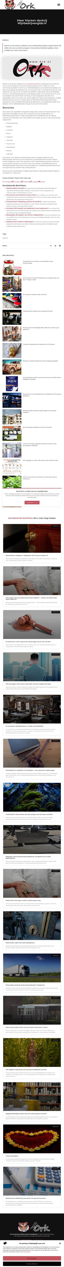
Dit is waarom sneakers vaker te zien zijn (35, 294)
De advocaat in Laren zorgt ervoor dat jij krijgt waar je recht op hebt (28, 641)
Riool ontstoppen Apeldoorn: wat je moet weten (37, 427)
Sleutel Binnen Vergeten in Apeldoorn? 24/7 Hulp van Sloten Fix (27, 555)
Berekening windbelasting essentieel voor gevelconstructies (26, 1198)
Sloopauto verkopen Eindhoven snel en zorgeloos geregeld (40, 361)
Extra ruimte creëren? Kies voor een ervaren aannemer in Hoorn (27, 1027)
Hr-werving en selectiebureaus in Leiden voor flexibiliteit (24, 726)
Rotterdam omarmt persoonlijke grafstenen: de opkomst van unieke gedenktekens (28, 857)
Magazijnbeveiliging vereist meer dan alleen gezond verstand (26, 1113)
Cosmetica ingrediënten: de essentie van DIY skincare (39, 344)
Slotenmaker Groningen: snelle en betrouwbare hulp (23, 900)
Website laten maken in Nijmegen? (20, 222)
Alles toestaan (32, 1258)
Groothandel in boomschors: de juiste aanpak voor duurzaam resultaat (29, 814)
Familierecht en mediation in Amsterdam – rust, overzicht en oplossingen (30, 770)
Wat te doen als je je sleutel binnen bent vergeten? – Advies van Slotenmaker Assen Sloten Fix (31, 598)
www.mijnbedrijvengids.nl (32, 84)
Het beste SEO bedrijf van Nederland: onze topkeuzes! (27, 208)
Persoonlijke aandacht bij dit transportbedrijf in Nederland (25, 985)
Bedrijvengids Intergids (15, 188)
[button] (60, 1243)
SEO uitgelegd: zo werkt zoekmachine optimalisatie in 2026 (40, 460)
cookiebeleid (26, 1252)
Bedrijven (5, 40)
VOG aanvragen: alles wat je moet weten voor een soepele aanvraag (28, 684)
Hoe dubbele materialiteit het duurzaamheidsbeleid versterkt (26, 1069)
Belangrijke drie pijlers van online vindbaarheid (24, 215)
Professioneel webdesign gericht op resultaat (24, 201)
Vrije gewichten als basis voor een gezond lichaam (38, 311)
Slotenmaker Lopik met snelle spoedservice (20, 942)
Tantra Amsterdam (12, 1156)
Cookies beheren (32, 1264)
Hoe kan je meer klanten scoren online (21, 195)
